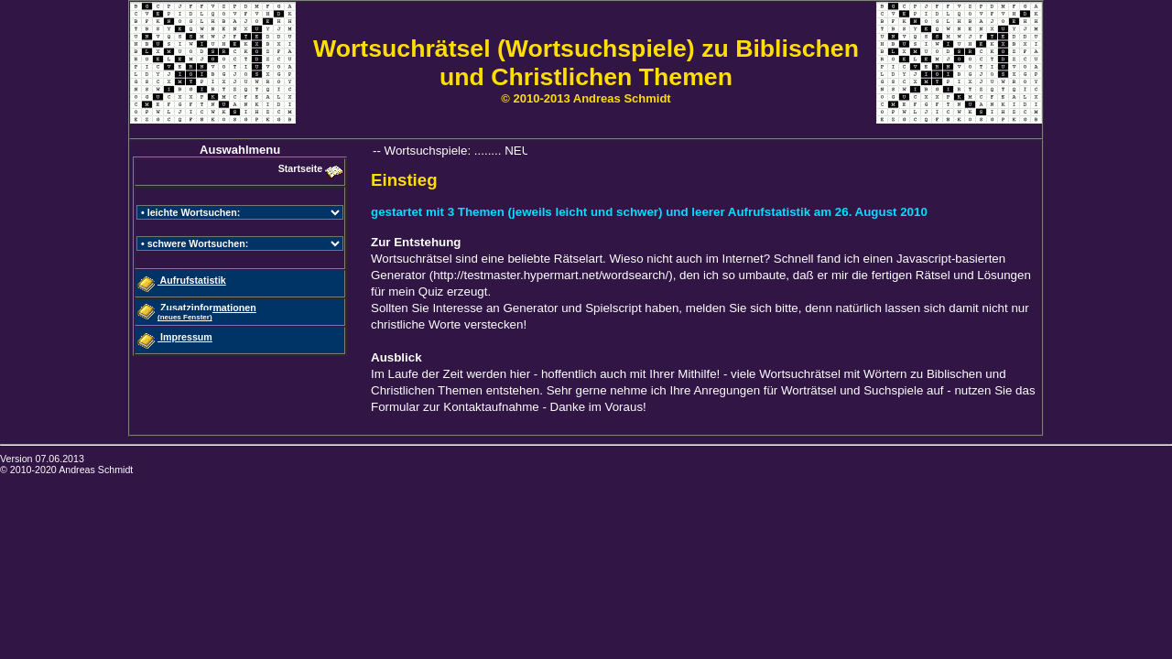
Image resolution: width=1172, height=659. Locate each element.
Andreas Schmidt (96, 469)
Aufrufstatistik (191, 280)
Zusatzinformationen (206, 311)
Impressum (184, 336)
